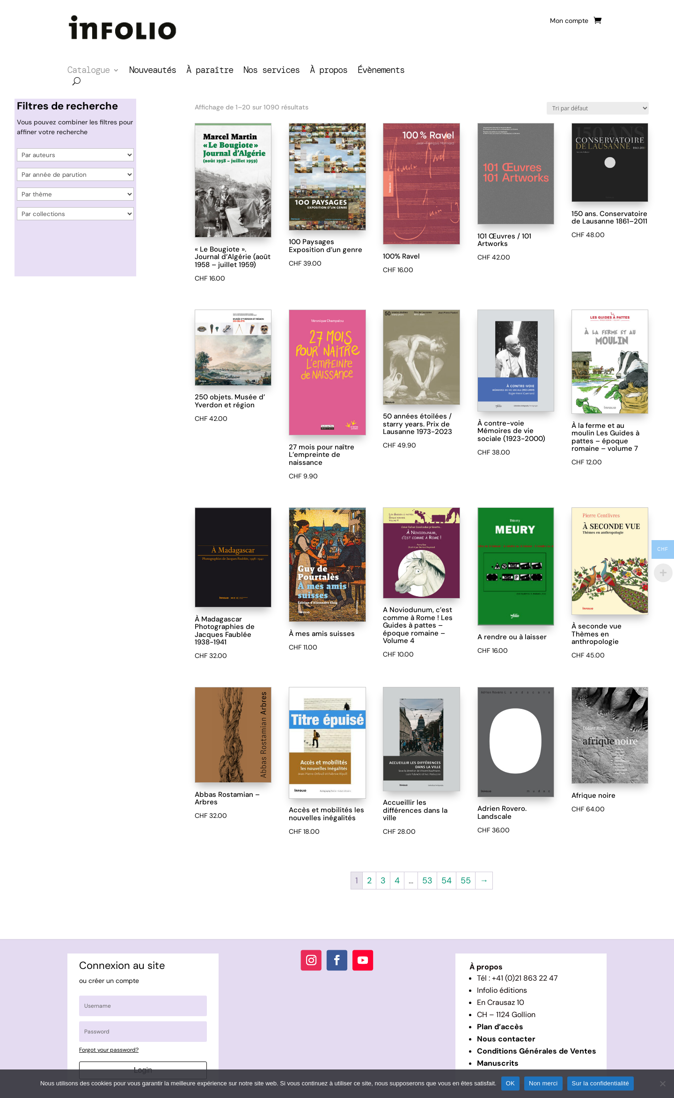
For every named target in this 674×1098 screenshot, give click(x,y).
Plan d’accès (500, 1027)
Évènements (381, 71)
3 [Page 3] (383, 880)
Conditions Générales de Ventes (536, 1051)
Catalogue (88, 71)
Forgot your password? (109, 1050)
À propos (328, 71)
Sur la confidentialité (601, 1083)
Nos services (271, 71)
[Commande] (598, 108)
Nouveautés (152, 71)
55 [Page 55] (466, 880)
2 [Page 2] (369, 880)
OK (510, 1083)
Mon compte (569, 21)
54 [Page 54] (446, 880)
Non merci (543, 1083)
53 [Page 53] (427, 880)
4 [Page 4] (397, 880)
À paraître (209, 71)
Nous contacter (506, 1039)
